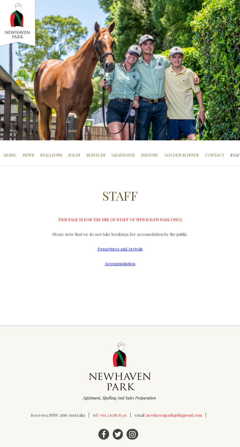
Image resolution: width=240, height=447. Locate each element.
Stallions (51, 155)
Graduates (123, 155)
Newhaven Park (18, 23)
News (28, 155)
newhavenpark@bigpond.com (174, 415)
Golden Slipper (181, 155)
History (149, 155)
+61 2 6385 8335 (113, 415)
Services (96, 155)
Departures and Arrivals (120, 248)
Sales (74, 155)
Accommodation (120, 263)
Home (10, 155)
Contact (214, 155)
